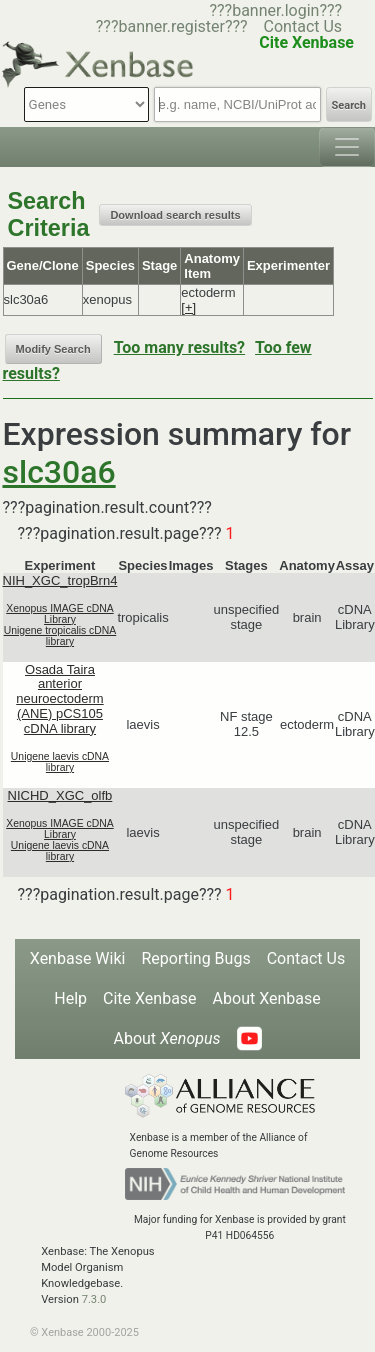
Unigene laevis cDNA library (60, 762)
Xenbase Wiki (78, 958)
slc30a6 (59, 472)
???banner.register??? (172, 26)
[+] (188, 307)
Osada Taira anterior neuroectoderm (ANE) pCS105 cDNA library (59, 699)
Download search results (175, 215)
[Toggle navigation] (347, 147)
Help (70, 998)
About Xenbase (267, 998)
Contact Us (303, 26)
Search (349, 105)
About (166, 1038)
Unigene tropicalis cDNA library (60, 636)
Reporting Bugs (195, 958)
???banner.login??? (275, 10)
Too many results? (179, 347)
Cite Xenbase (150, 998)
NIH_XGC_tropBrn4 (60, 580)
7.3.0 (94, 1299)
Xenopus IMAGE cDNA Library (59, 614)
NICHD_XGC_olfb (60, 795)
